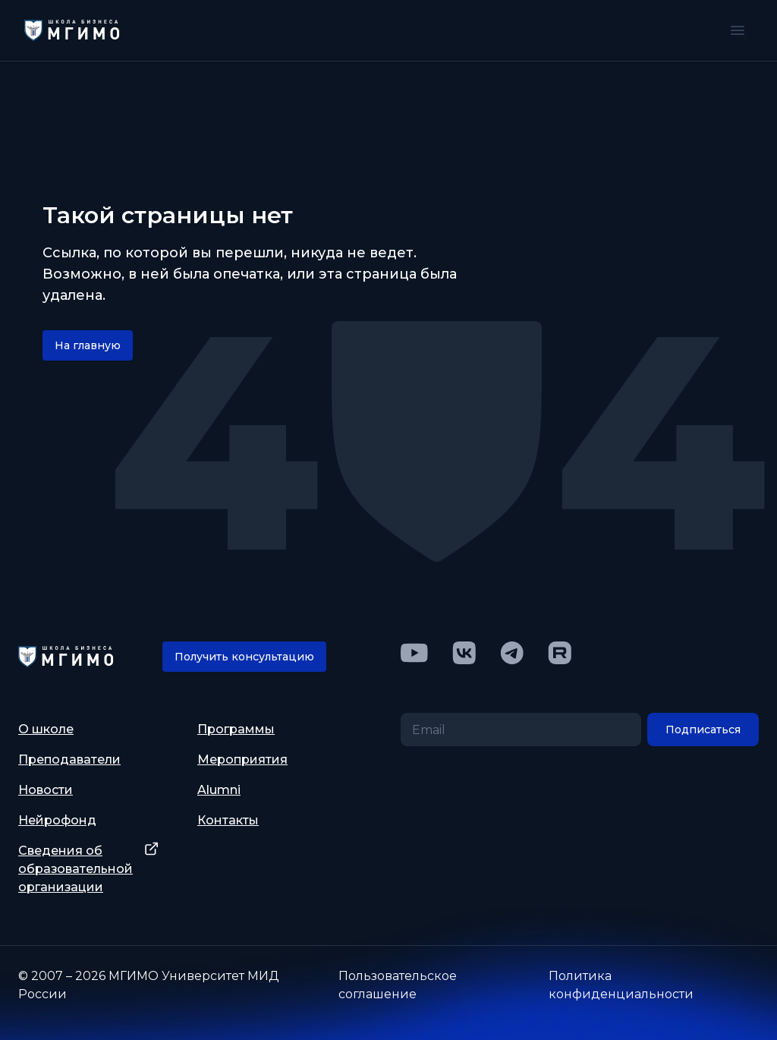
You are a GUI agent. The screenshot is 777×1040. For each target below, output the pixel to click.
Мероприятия (242, 759)
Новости (45, 790)
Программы (236, 729)
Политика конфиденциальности (621, 985)
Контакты (228, 820)
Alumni (219, 790)
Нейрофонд (57, 820)
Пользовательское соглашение (397, 985)
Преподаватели (69, 759)
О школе (46, 729)
